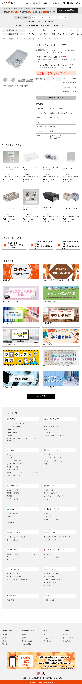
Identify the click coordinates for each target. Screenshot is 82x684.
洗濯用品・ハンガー (50, 540)
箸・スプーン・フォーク (52, 499)
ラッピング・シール (50, 432)
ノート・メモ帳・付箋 (14, 461)
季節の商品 (10, 600)
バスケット (71, 30)
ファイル (10, 455)
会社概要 (23, 678)
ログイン (28, 3)
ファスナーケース (56, 30)
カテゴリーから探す (32, 25)
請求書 (24, 638)
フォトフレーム (49, 423)
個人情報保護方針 (35, 678)
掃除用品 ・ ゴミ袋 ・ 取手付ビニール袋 (57, 537)
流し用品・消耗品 (12, 490)
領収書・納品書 (27, 641)
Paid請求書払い (27, 644)
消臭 (44, 30)
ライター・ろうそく (50, 582)
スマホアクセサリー (50, 455)
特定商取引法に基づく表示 (52, 678)
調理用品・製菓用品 (13, 493)
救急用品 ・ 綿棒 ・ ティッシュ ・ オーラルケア (22, 555)
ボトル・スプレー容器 (51, 519)
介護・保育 (43, 34)
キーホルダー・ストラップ (52, 458)
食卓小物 (10, 496)
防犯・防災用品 (49, 577)
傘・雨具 (47, 585)
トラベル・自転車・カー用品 (53, 579)
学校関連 (32, 34)
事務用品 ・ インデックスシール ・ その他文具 (22, 473)
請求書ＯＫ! (28, 12)
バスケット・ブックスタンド (25, 39)
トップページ (18, 25)
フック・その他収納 (13, 426)
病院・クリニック (58, 34)
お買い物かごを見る (71, 3)
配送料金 (4, 638)
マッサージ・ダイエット (15, 559)
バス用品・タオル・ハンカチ (16, 537)
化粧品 (46, 513)
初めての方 (64, 25)
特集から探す (45, 25)
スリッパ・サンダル (13, 513)
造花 (45, 429)
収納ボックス (11, 429)
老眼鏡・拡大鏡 (49, 600)
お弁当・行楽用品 (12, 499)
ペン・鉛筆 (10, 458)
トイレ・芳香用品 (12, 540)
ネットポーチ (33, 30)
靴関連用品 (10, 522)
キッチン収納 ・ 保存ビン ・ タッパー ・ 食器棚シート (22, 439)
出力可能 (47, 12)
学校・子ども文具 (12, 470)
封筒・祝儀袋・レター (14, 476)
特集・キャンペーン (69, 638)
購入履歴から (48, 21)
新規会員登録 (37, 3)
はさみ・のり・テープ (14, 464)
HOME (4, 39)
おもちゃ (47, 554)
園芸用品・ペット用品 (14, 577)
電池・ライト (48, 464)
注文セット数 (48, 79)
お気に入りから (34, 21)
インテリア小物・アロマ (52, 426)
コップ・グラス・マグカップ (53, 496)
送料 (11, 12)
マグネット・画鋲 (12, 467)
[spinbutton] (53, 79)
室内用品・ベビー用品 (51, 574)
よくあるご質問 (48, 638)
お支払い (4, 641)
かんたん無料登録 (66, 10)
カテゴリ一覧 (67, 635)
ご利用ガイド (47, 3)
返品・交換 (5, 644)
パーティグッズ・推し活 (52, 557)
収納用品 (11, 39)
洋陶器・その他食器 (50, 493)
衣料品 (9, 516)
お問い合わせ (57, 3)
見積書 (24, 635)
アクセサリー (48, 516)
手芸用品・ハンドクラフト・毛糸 (55, 435)
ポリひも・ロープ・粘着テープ (17, 579)
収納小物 (10, 435)
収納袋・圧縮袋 (12, 432)
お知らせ (55, 25)
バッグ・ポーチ (12, 519)
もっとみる (41, 396)
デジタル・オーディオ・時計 (53, 461)
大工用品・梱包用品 (13, 574)
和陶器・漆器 (48, 490)
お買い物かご (67, 641)
